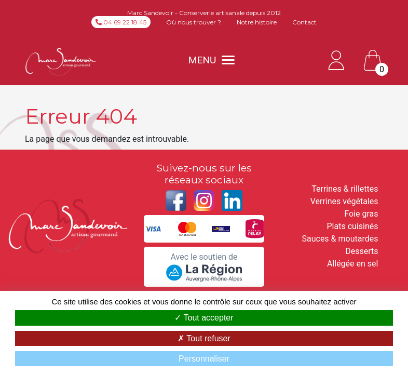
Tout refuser (204, 338)
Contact (304, 22)
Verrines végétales (344, 201)
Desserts (361, 251)
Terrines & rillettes (344, 189)
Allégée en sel (352, 264)
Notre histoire (257, 22)
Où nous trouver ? (193, 22)
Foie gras (361, 214)
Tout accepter (203, 317)
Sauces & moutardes (340, 239)
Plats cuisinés (352, 226)
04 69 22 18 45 (121, 22)
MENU (211, 60)
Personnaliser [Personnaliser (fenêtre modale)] (204, 358)
